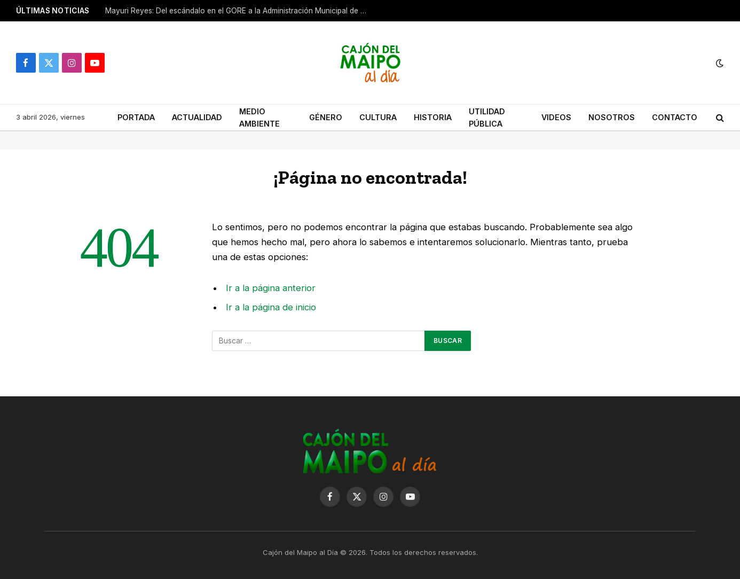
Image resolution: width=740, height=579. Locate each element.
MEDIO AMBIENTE (259, 117)
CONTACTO (674, 117)
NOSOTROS (611, 117)
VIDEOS (556, 117)
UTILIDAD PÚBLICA (487, 117)
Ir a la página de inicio (271, 307)
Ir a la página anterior (271, 288)
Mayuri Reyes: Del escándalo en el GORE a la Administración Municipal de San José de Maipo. (238, 10)
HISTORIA (433, 117)
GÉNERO (325, 117)
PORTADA (136, 117)
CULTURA (378, 117)
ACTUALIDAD (197, 117)
